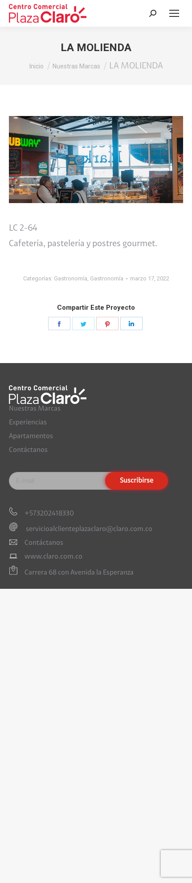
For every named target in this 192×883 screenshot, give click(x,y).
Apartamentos (31, 436)
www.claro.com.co (53, 556)
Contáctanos (28, 450)
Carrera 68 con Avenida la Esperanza (79, 573)
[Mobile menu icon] (174, 13)
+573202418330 (49, 513)
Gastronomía (70, 278)
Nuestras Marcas (35, 408)
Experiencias (28, 422)
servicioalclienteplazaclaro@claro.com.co (88, 529)
